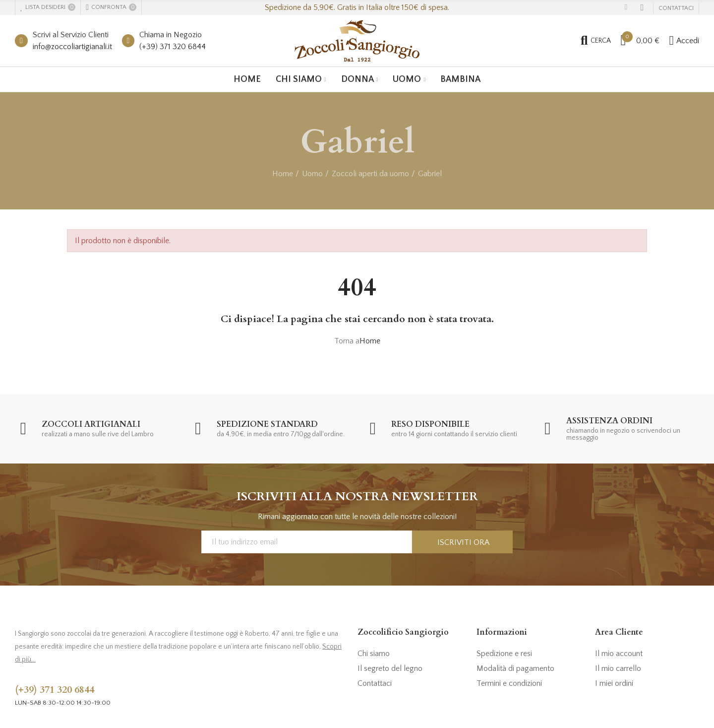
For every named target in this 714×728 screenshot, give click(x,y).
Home (369, 340)
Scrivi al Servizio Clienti (71, 34)
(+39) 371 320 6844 (172, 46)
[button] (676, 8)
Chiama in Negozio (170, 34)
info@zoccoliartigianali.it (72, 46)
